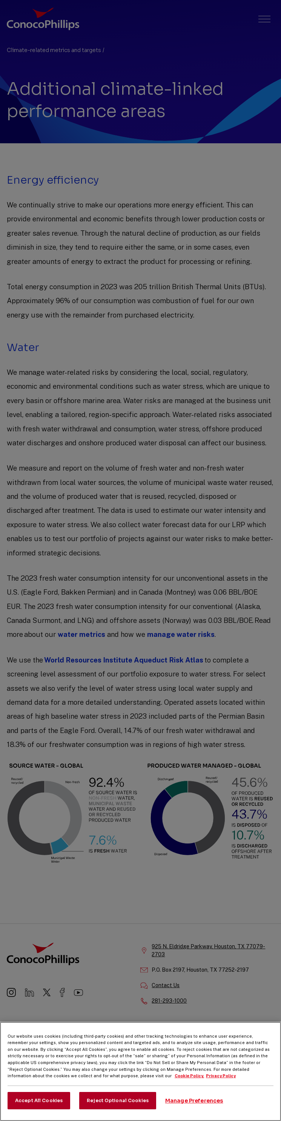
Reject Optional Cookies (118, 1108)
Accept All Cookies (39, 1108)
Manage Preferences (194, 1108)
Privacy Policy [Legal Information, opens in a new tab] (221, 1083)
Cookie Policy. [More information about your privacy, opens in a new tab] (189, 1083)
